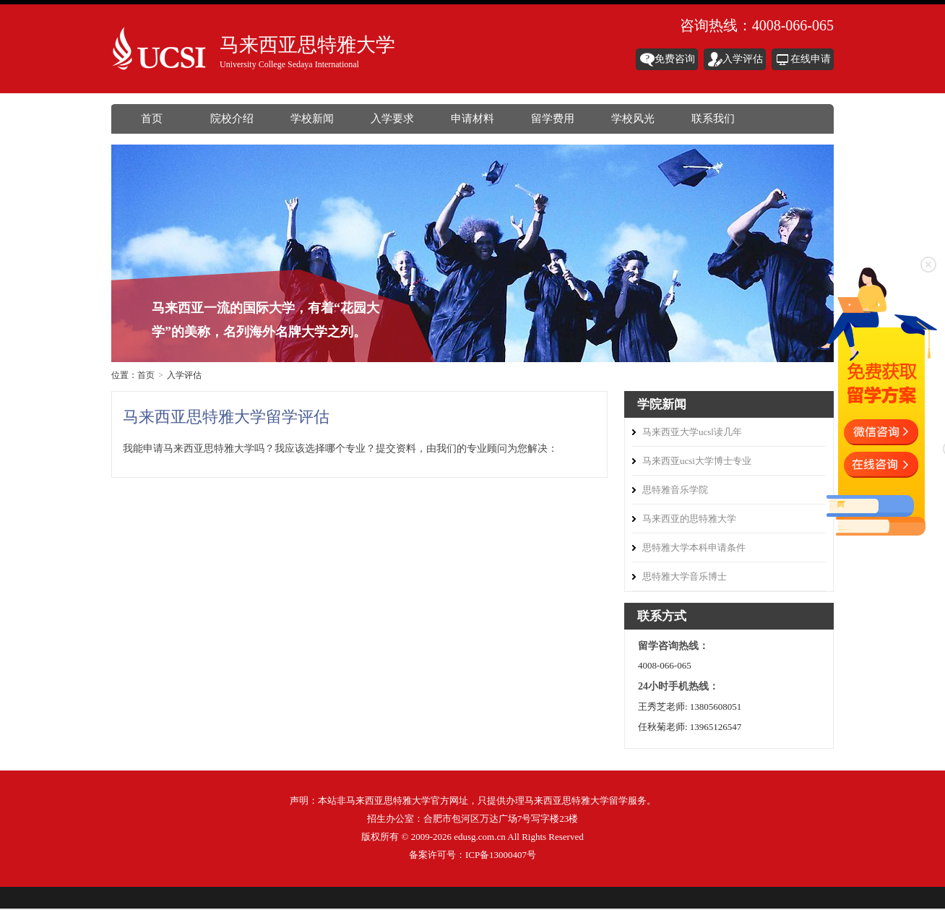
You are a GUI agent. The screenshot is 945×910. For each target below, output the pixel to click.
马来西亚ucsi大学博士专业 (696, 460)
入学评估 (742, 58)
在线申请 (810, 58)
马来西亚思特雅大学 (161, 51)
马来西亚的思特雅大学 (689, 518)
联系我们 (713, 118)
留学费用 (552, 118)
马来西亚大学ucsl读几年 (692, 431)
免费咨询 (675, 58)
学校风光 (633, 118)
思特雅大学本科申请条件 (694, 547)
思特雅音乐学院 (675, 489)
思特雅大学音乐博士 (684, 576)
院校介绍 (232, 118)
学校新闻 (312, 118)
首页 (152, 118)
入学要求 (392, 118)
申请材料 (472, 118)
